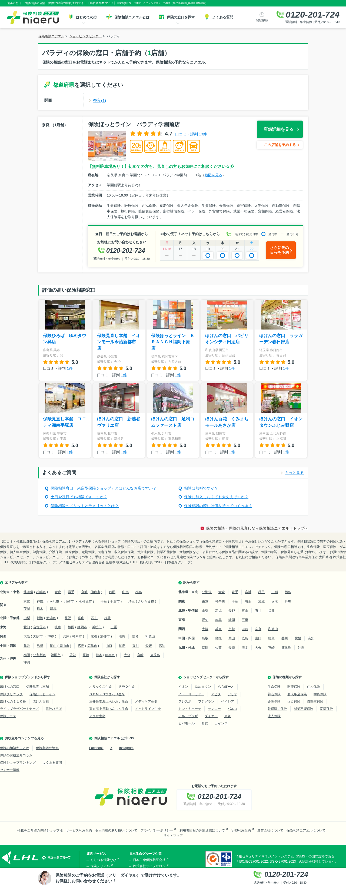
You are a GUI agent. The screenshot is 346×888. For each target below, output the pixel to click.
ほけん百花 (41, 701)
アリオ (232, 694)
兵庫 (66, 636)
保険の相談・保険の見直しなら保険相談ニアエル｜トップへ (257, 528)
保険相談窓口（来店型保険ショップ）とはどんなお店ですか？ (104, 488)
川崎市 (69, 601)
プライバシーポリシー (157, 830)
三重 (114, 627)
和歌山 (150, 636)
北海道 (28, 592)
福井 (107, 618)
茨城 (27, 609)
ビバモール (186, 723)
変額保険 (326, 709)
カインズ (221, 723)
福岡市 (56, 655)
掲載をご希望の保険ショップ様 (40, 830)
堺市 (51, 636)
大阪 (27, 636)
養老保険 (274, 694)
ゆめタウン (203, 687)
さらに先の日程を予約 (279, 250)
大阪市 (38, 636)
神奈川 (41, 601)
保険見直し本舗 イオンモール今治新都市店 (118, 342)
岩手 (71, 592)
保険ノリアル (100, 866)
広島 (81, 646)
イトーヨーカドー (191, 694)
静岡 (71, 627)
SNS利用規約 (241, 830)
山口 (109, 646)
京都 (94, 636)
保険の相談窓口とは (14, 748)
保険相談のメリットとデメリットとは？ (85, 506)
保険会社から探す (107, 677)
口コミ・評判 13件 (191, 134)
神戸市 (77, 636)
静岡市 (82, 627)
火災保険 (293, 701)
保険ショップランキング (18, 762)
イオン (183, 687)
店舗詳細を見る (278, 129)
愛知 (27, 627)
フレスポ (184, 701)
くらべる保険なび (103, 860)
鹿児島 (155, 655)
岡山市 (64, 646)
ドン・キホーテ (189, 709)
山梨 (27, 618)
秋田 (112, 592)
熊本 (99, 655)
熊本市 (110, 655)
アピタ (216, 694)
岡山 (53, 646)
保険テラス (8, 716)
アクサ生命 (97, 716)
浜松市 (97, 627)
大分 (127, 655)
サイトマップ (173, 835)
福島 (138, 592)
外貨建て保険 (277, 709)
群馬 (53, 609)
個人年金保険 (297, 694)
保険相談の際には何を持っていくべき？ (218, 506)
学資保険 (320, 694)
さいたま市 (146, 601)
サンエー (214, 709)
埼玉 (131, 601)
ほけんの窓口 (9, 687)
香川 (135, 646)
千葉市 (115, 601)
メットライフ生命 (148, 709)
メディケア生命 (146, 701)
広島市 (92, 646)
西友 (204, 723)
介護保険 (274, 701)
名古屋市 (39, 627)
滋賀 (122, 636)
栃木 (40, 609)
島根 (40, 646)
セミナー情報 (9, 770)
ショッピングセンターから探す (206, 677)
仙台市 (95, 592)
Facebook (96, 748)
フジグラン (206, 701)
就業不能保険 (303, 709)
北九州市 (39, 655)
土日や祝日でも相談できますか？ (79, 497)
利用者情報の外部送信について (202, 830)
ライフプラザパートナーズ (19, 709)
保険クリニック (11, 694)
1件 (70, 368)
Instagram (126, 748)
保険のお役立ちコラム (16, 755)
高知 (162, 646)
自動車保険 (315, 701)
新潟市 (51, 618)
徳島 (122, 646)
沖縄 (27, 662)
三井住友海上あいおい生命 (108, 701)
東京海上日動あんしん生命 (108, 709)
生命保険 (274, 687)
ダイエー (211, 716)
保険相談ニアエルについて (306, 830)
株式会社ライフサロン (149, 866)
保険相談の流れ (47, 748)
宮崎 (140, 655)
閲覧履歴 (262, 20)
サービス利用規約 (79, 830)
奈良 (135, 636)
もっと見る (294, 472)
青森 (58, 592)
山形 (125, 592)
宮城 (84, 592)
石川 (94, 618)
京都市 (105, 636)
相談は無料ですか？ (201, 488)
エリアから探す (16, 582)
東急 (227, 716)
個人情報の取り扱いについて (116, 830)
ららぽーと (226, 687)
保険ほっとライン (42, 694)
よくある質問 (52, 762)
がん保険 (313, 687)
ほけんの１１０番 (13, 701)
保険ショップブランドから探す (27, 677)
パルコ (232, 709)
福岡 (27, 655)
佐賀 (72, 655)
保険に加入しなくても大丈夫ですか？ (216, 497)
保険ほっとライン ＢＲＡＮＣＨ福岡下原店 (172, 342)
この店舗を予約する (280, 145)
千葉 (104, 601)
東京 (27, 601)
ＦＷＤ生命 (127, 687)
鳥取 (27, 646)
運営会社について (270, 830)
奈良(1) (99, 100)
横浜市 (54, 601)
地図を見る (213, 175)
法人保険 (274, 716)
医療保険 (293, 687)
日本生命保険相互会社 (149, 860)
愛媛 (148, 646)
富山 (81, 618)
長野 (68, 618)
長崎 (86, 655)
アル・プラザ (188, 716)
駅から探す (191, 582)
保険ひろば (54, 709)
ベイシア (227, 701)
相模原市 (85, 601)
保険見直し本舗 (37, 687)
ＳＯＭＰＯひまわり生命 (107, 694)
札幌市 (41, 592)
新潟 (40, 618)
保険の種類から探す (287, 677)
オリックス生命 (100, 687)
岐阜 (58, 627)
